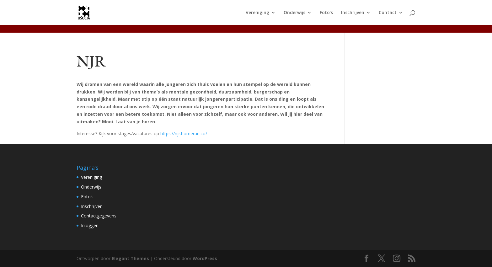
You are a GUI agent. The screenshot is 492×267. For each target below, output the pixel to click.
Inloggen (90, 225)
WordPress (205, 258)
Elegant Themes (130, 258)
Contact (388, 12)
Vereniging (257, 12)
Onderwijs (294, 12)
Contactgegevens (98, 216)
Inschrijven (352, 12)
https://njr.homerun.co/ (183, 133)
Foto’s (326, 12)
